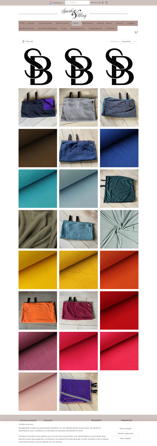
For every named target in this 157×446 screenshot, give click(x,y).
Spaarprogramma (78, 28)
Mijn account (97, 2)
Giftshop (100, 23)
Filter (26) (27, 41)
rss (90, 442)
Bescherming (88, 23)
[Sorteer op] (128, 41)
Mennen (110, 23)
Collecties (31, 23)
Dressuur (120, 23)
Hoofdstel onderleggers (48, 28)
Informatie (111, 28)
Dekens (77, 23)
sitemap (86, 442)
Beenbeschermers (27, 28)
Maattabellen (48, 422)
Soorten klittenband (50, 425)
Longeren (132, 23)
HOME (22, 23)
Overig (65, 28)
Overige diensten (96, 28)
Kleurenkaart (48, 420)
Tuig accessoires (46, 23)
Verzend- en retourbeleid (29, 422)
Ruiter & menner (63, 23)
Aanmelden (96, 432)
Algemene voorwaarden (28, 420)
